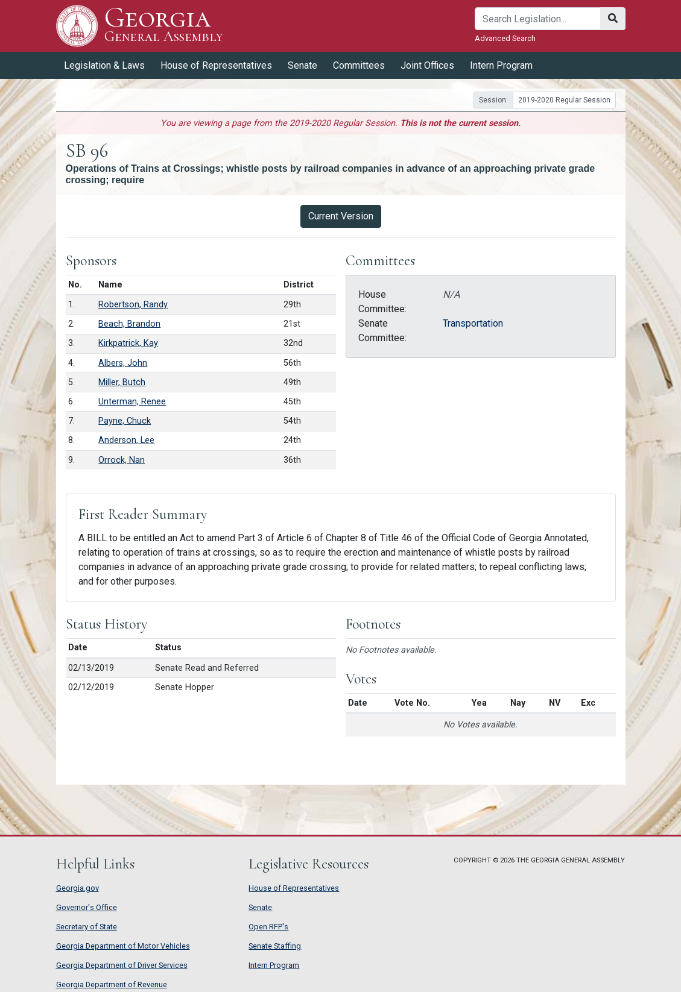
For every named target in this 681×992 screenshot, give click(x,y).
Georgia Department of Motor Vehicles (123, 945)
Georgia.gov (77, 888)
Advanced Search (505, 38)
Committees (359, 65)
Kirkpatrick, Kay (128, 343)
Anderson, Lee (126, 440)
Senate (302, 65)
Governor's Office (86, 907)
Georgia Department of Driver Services (122, 965)
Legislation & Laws (104, 65)
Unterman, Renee (132, 402)
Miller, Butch (121, 382)
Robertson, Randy (133, 305)
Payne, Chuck (124, 421)
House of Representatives (216, 65)
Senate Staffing (275, 945)
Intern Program (501, 65)
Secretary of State (86, 926)
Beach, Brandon (129, 324)
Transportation (473, 323)
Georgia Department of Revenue (111, 984)
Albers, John (122, 363)
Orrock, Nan (121, 460)
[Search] (538, 18)
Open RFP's (268, 926)
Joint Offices (427, 65)
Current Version (340, 216)
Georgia (163, 25)
